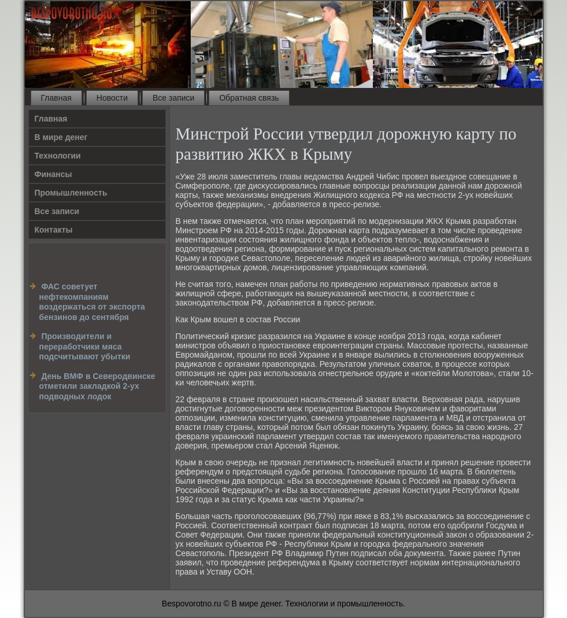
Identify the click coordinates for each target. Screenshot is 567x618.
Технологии (58, 155)
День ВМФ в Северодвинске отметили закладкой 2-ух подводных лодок (97, 386)
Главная (56, 97)
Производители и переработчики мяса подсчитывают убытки (85, 346)
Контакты (54, 229)
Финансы (53, 174)
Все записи (173, 97)
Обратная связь (249, 97)
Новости (112, 97)
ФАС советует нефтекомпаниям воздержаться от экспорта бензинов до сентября (92, 302)
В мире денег (61, 137)
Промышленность (71, 192)
